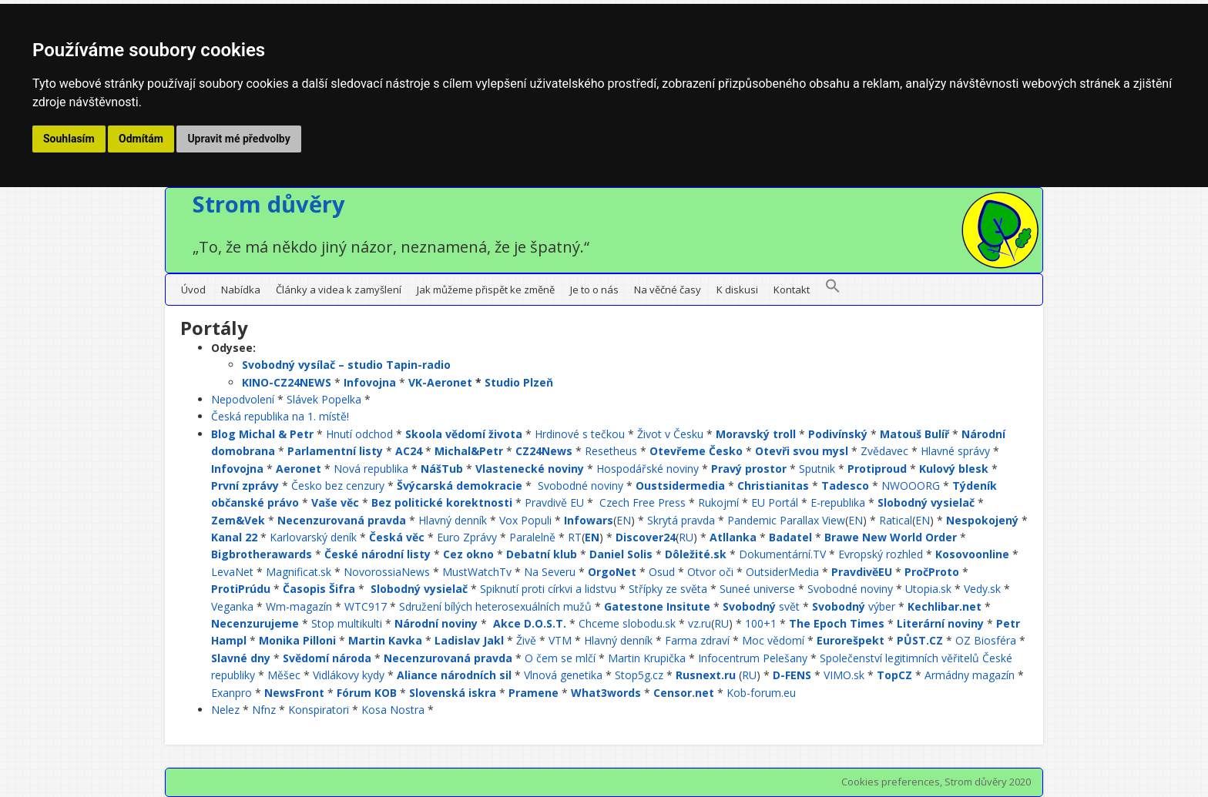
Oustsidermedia (680, 485)
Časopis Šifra (319, 588)
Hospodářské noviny (647, 468)
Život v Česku (670, 434)
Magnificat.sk (298, 571)
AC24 (408, 451)
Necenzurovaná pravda (341, 520)
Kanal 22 (234, 537)
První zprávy (245, 485)
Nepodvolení (242, 399)
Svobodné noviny (580, 485)
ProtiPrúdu (240, 588)
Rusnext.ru (706, 675)
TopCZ (894, 675)
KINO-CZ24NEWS (286, 382)
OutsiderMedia (782, 571)
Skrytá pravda (681, 520)
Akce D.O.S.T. (529, 623)
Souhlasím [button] (69, 138)
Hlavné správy (955, 451)
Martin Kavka (385, 640)
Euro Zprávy (467, 537)
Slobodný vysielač (926, 502)
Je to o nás (594, 289)
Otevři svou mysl (801, 451)
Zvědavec (884, 451)
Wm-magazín (299, 606)
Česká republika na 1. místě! (280, 416)
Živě (526, 640)
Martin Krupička (647, 658)
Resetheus (611, 451)
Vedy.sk (982, 588)
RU (686, 537)
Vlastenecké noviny (529, 468)
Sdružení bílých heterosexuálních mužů (495, 606)
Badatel (790, 537)
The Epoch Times (836, 623)
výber (853, 606)
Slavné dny (240, 658)
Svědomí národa (327, 658)
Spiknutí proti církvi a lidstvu (548, 588)
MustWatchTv (477, 571)
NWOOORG (910, 485)
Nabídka (240, 289)
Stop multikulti (346, 623)
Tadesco (845, 485)
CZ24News (543, 451)
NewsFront (294, 692)
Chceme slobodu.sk (627, 623)
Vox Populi (525, 520)
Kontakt (791, 289)
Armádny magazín (969, 675)
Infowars (588, 520)
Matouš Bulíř (914, 434)
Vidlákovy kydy (348, 675)
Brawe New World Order (890, 537)
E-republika (837, 502)
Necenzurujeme (255, 623)
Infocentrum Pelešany (752, 658)
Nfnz (264, 709)
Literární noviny (940, 623)
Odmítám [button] (141, 138)
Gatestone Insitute (657, 606)
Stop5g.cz (639, 675)
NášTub (442, 468)
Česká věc (396, 537)
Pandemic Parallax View (786, 520)
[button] (833, 289)
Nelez (225, 709)
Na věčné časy (667, 289)
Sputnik (817, 468)
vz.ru (699, 623)
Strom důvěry (269, 204)
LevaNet (232, 571)
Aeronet (298, 468)
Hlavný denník (452, 520)
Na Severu (549, 571)
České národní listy (377, 554)
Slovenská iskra (452, 692)
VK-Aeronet (440, 382)
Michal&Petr (469, 451)
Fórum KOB (367, 692)
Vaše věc (335, 502)
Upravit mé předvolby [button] (238, 138)
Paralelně (532, 537)
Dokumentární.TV (782, 554)
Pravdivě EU (554, 502)
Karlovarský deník (313, 537)
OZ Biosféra (985, 640)
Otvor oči (710, 571)
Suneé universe (757, 588)
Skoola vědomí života (463, 434)
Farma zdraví (697, 640)
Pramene (533, 692)
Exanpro (231, 692)
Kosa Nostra (392, 709)
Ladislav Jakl (469, 640)
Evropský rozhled (880, 554)
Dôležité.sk (695, 554)
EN (623, 520)
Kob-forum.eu (761, 692)
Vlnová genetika (563, 675)
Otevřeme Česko (696, 451)
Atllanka (733, 537)
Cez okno (468, 554)
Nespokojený (982, 520)
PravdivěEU (861, 571)
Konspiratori (318, 709)
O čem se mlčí (560, 658)
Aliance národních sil (454, 675)
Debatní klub (541, 554)
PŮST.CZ (920, 640)
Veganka (232, 606)
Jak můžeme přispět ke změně (486, 289)
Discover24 (646, 537)
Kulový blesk (953, 468)
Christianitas (773, 485)
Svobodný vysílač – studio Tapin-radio (346, 364)
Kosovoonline (972, 554)
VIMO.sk (844, 675)
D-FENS (792, 675)
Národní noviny (436, 623)
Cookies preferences (890, 782)
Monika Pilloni (297, 640)
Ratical (895, 520)
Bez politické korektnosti (441, 502)
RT (575, 537)
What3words (606, 692)
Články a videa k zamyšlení (338, 289)
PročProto (931, 571)
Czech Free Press (642, 502)
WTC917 (365, 606)
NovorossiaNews (387, 571)
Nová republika (371, 468)
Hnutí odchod (359, 434)
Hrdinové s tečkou (580, 434)
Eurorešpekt (850, 640)
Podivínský (837, 434)
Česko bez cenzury (337, 485)
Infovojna (370, 382)
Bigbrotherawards (261, 554)
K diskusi (737, 289)
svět (761, 606)
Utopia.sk (928, 588)
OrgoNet (612, 571)
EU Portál (774, 502)
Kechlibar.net (945, 606)
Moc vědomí (773, 640)
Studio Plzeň (519, 382)
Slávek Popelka (324, 399)
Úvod (193, 289)
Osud (662, 571)
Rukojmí (718, 502)
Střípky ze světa (668, 588)
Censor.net (683, 692)
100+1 (761, 623)
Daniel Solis (621, 554)
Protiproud (877, 468)
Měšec (283, 675)
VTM (560, 640)
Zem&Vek (238, 520)
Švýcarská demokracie (459, 485)
